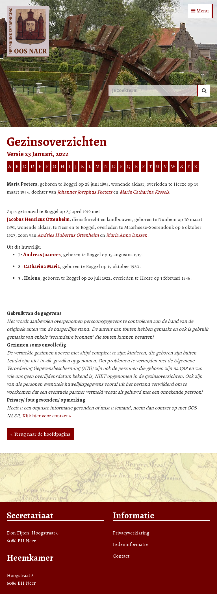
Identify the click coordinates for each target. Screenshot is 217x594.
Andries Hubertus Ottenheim (68, 235)
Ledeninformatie (130, 544)
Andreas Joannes (42, 254)
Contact (121, 556)
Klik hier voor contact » (46, 415)
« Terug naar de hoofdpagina (40, 434)
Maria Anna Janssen (126, 235)
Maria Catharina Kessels (144, 191)
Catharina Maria (42, 266)
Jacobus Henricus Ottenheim (38, 219)
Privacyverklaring (131, 532)
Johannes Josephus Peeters (84, 191)
